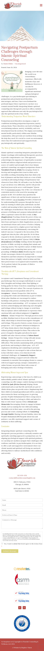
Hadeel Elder (8, 64)
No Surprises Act (7, 642)
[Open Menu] (41, 5)
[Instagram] (24, 607)
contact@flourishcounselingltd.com (22, 478)
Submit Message (9, 551)
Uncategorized (20, 64)
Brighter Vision (26, 648)
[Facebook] (19, 607)
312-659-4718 (22, 475)
